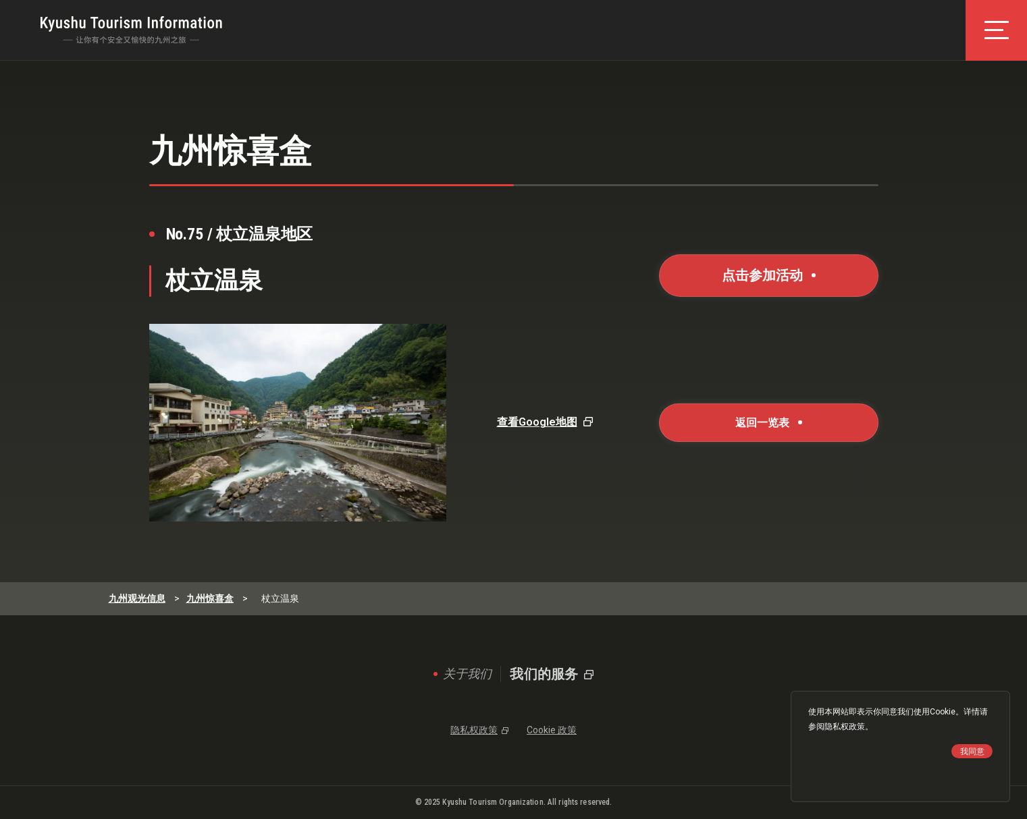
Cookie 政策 (552, 730)
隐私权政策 (844, 726)
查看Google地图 (537, 422)
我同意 (972, 751)
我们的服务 (544, 674)
